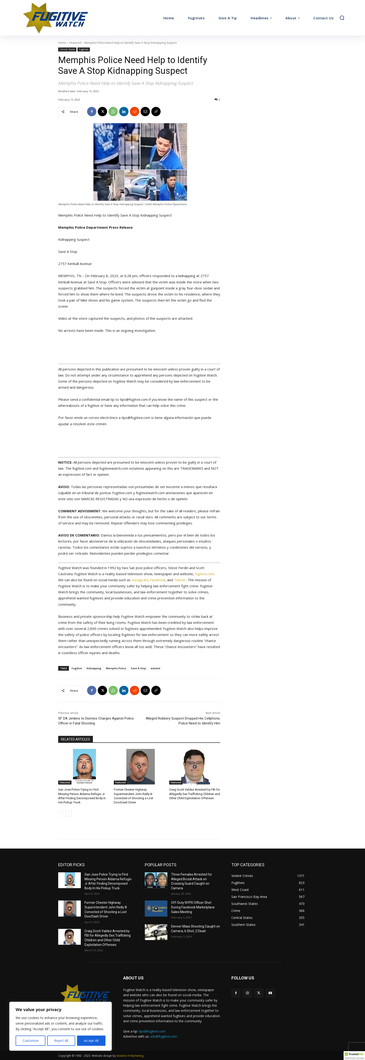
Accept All (91, 1040)
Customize (31, 1040)
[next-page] (68, 814)
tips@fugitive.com (152, 1031)
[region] (60, 1026)
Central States (67, 49)
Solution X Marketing (130, 1056)
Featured (75, 43)
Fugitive (77, 668)
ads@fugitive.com (163, 1036)
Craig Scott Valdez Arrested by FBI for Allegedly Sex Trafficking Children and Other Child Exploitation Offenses (194, 794)
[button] (342, 17)
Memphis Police (116, 668)
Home (62, 43)
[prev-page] (61, 814)
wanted (155, 668)
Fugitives (84, 49)
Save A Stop (138, 668)
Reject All (61, 1040)
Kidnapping (94, 668)
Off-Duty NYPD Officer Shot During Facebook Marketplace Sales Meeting (193, 907)
